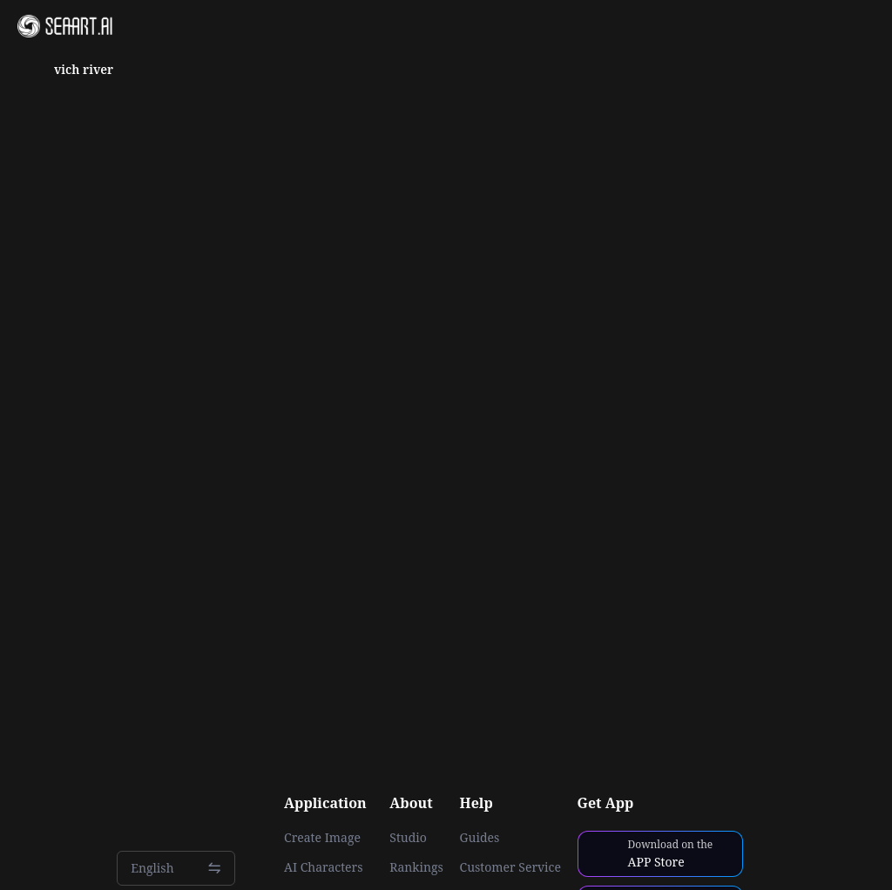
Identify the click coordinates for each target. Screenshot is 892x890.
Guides (480, 838)
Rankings (416, 867)
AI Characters (323, 867)
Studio (408, 838)
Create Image (322, 838)
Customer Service (510, 867)
